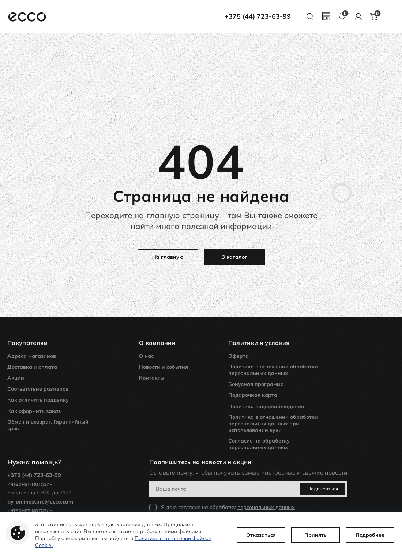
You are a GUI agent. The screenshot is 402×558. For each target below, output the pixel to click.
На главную (168, 257)
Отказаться (251, 532)
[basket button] (374, 16)
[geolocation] (326, 16)
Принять (305, 532)
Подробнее (360, 532)
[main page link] (27, 16)
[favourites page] (342, 16)
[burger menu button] (390, 16)
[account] (358, 16)
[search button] (309, 16)
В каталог (234, 257)
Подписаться (331, 488)
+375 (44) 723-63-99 (258, 16)
